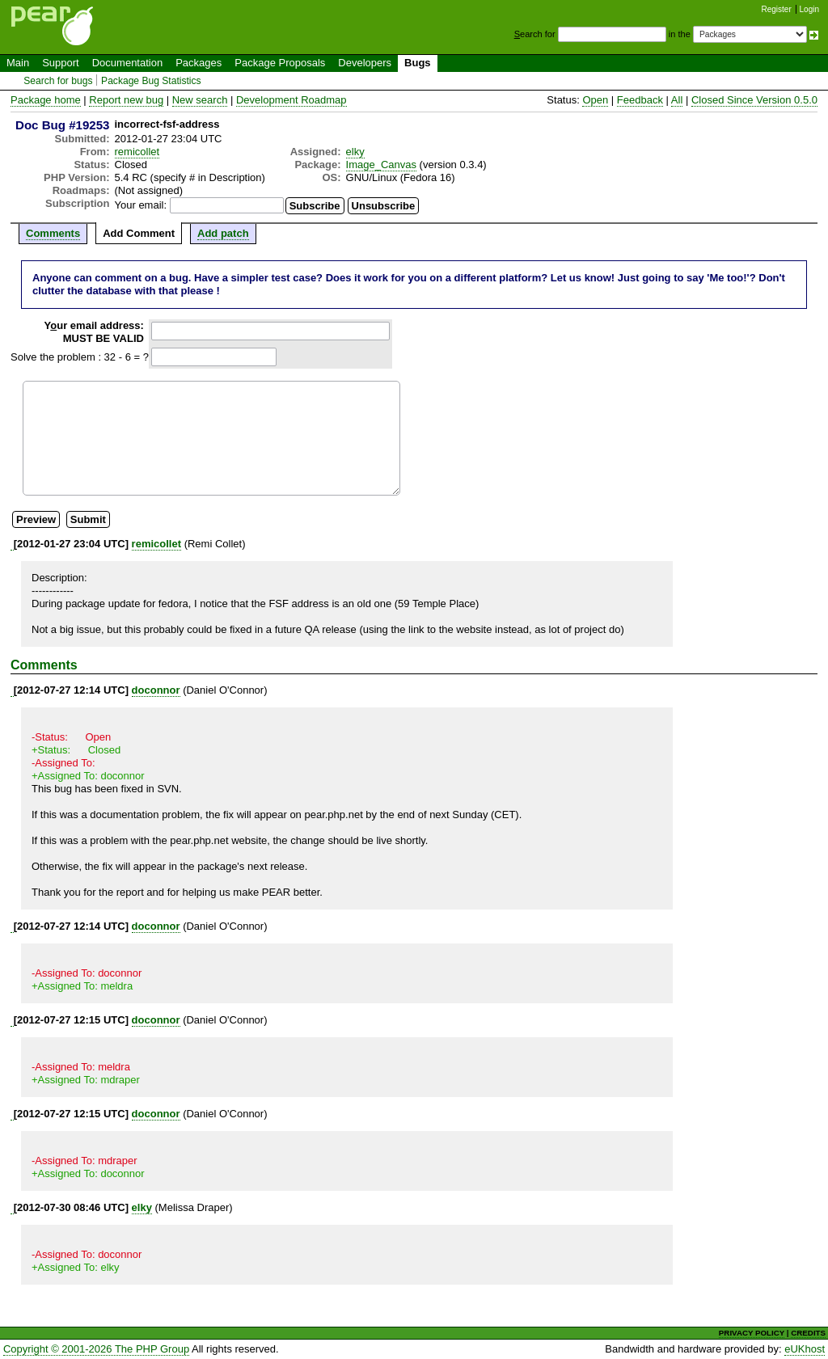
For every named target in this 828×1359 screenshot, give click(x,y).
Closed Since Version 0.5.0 (754, 100)
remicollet (137, 152)
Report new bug (126, 100)
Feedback (640, 100)
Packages (198, 63)
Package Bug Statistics (151, 81)
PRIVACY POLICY (751, 1332)
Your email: (141, 205)
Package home (46, 100)
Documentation (127, 63)
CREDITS (808, 1332)
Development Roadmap (291, 100)
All (676, 100)
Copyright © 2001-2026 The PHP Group (96, 1349)
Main (17, 63)
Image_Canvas (381, 164)
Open (595, 100)
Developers (364, 63)
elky (355, 152)
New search (200, 100)
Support (60, 63)
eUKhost (804, 1349)
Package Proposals (279, 63)
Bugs (417, 63)
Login (809, 9)
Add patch (223, 233)
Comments (53, 233)
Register (777, 9)
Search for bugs (57, 81)
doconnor (156, 690)
